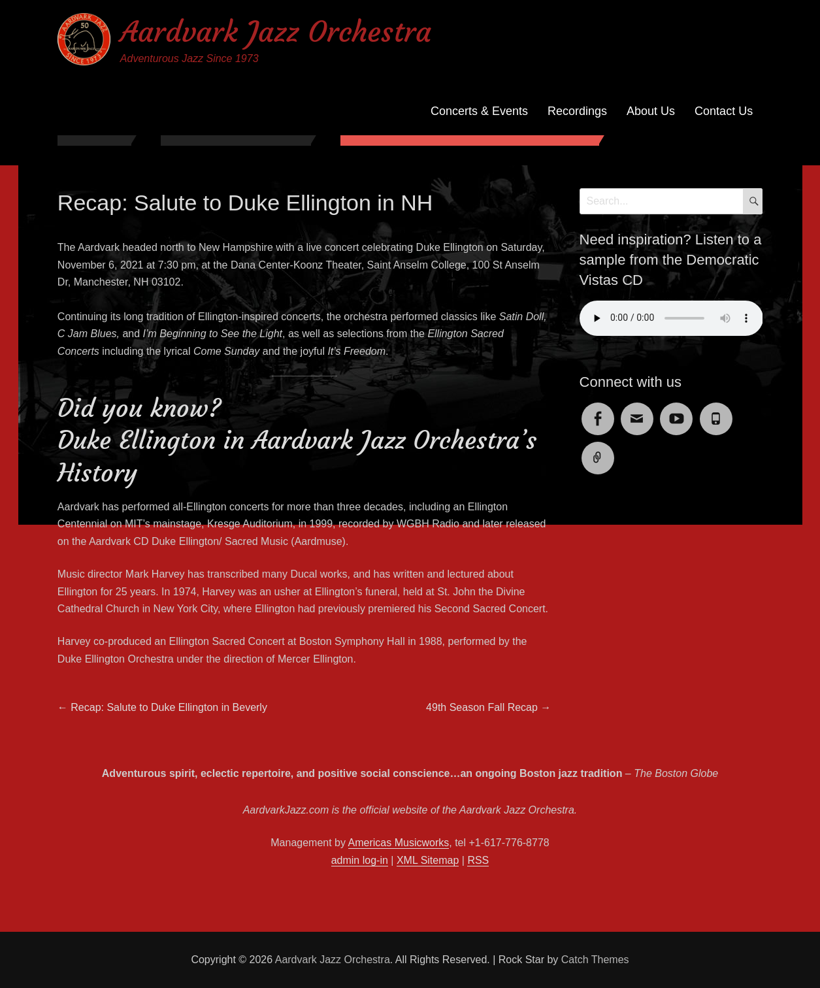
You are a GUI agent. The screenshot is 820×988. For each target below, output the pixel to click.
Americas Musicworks (399, 842)
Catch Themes (595, 959)
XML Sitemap (428, 860)
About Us (651, 111)
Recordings (577, 111)
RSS (478, 860)
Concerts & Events (479, 111)
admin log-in (359, 860)
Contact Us (724, 111)
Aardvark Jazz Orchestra (275, 32)
